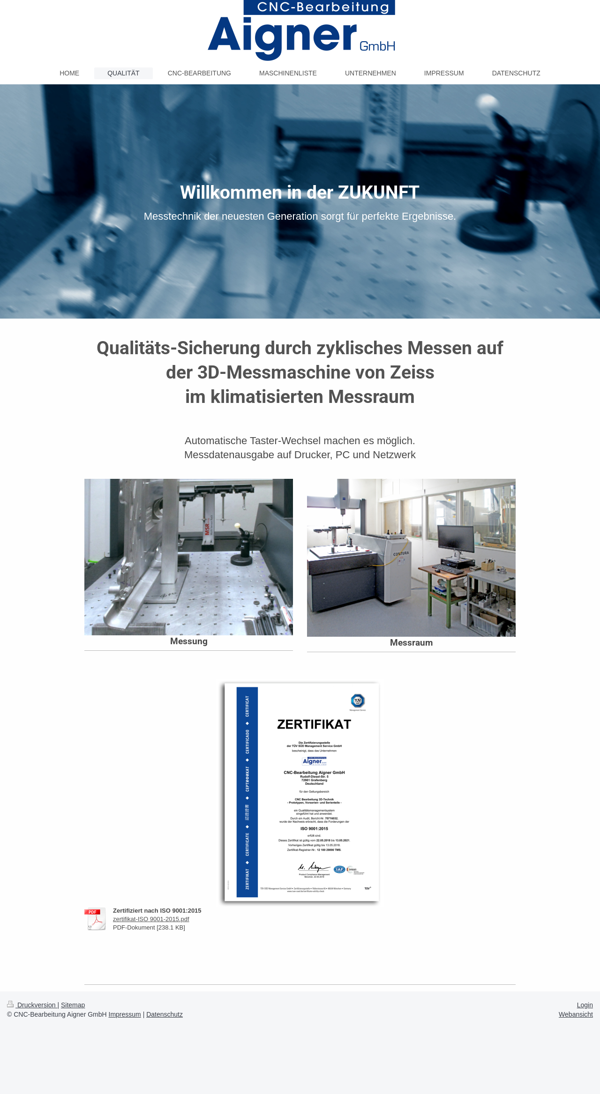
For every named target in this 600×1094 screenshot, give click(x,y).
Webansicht (576, 1014)
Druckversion (32, 1005)
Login (585, 1005)
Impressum (125, 1014)
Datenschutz (164, 1014)
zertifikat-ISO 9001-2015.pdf (151, 919)
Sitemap (73, 1005)
